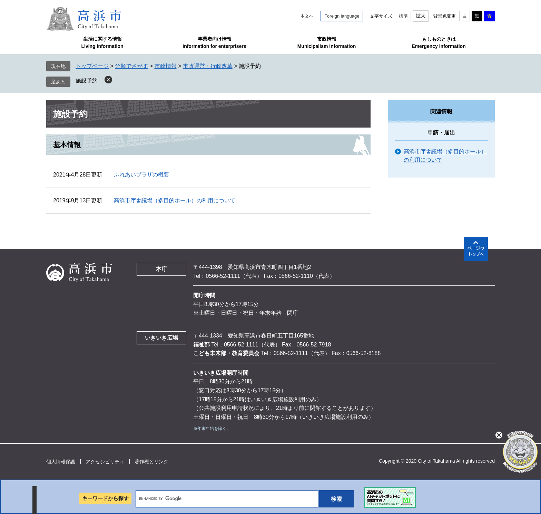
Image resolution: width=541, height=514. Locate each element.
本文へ (307, 16)
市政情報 (166, 66)
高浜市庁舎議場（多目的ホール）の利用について (174, 200)
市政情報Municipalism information (326, 42)
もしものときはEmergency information (438, 42)
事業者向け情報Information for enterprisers (214, 42)
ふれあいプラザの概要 (141, 175)
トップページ (92, 66)
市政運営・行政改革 (208, 66)
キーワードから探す (105, 498)
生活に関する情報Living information (102, 42)
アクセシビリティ (105, 461)
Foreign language (341, 16)
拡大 (420, 16)
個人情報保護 (60, 461)
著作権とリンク (151, 461)
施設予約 (87, 80)
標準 (403, 16)
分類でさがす (131, 66)
